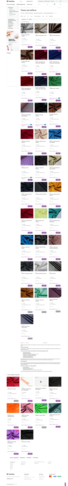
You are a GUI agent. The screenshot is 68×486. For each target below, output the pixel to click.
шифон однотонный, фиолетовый (12, 442)
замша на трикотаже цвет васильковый (54, 142)
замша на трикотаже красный (26, 142)
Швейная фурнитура (21, 4)
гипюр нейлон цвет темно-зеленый (55, 415)
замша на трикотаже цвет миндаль (41, 142)
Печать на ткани (41, 479)
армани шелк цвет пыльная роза (25, 416)
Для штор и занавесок (12, 10)
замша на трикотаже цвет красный (27, 221)
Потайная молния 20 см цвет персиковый (26, 389)
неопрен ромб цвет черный (39, 115)
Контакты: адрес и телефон (28, 479)
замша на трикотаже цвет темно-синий (27, 195)
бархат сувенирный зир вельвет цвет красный (26, 89)
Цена (27, 19)
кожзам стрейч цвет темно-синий (26, 327)
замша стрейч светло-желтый (40, 221)
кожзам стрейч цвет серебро (26, 35)
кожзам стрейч (52, 273)
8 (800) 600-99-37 (29, 1)
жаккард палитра (25, 167)
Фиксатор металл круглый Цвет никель (41, 389)
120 (27, 342)
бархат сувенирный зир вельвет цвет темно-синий (41, 88)
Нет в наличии (58, 311)
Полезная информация (27, 478)
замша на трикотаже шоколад (53, 115)
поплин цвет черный (26, 441)
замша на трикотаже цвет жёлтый (54, 195)
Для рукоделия (11, 23)
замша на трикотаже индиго (26, 247)
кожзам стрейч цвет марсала (53, 300)
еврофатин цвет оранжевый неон (11, 416)
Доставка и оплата (47, 1)
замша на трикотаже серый (27, 273)
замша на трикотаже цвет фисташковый (54, 168)
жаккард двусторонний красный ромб (26, 115)
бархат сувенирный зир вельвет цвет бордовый (40, 62)
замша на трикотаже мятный (40, 300)
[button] (31, 44)
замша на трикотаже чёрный (40, 168)
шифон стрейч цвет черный (54, 389)
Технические (10, 28)
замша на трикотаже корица (26, 300)
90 (26, 342)
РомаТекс (22, 7)
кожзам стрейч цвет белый (41, 273)
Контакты (52, 1)
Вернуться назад (59, 7)
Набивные (10, 26)
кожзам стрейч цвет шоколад (26, 62)
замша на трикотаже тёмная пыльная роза (53, 247)
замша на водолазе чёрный (41, 194)
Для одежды (10, 22)
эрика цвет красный (12, 388)
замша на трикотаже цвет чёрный (41, 247)
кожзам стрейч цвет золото (41, 35)
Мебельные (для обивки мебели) (13, 11)
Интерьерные (10, 7)
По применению (25, 7)
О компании (35, 457)
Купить (44, 47)
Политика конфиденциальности (10, 484)
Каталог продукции (11, 4)
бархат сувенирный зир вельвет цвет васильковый (54, 62)
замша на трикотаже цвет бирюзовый (54, 221)
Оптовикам (28, 457)
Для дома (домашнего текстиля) (12, 21)
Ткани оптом (29, 4)
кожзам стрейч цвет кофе (54, 35)
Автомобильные (11, 19)
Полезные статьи (41, 1)
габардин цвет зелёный (54, 88)
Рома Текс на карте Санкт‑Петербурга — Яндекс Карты (13, 86)
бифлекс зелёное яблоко (40, 415)
